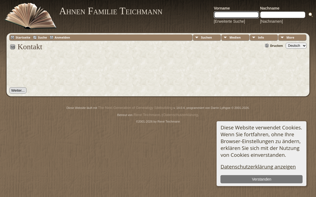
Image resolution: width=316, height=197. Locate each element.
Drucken (276, 46)
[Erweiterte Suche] (229, 21)
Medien (235, 37)
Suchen (206, 37)
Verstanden (261, 179)
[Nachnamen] (271, 21)
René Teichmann (146, 115)
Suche (42, 37)
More (290, 37)
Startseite (23, 37)
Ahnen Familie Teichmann (110, 10)
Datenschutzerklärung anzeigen (258, 166)
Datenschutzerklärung (180, 115)
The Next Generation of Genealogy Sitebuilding (135, 108)
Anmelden (62, 37)
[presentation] (51, 72)
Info (261, 37)
